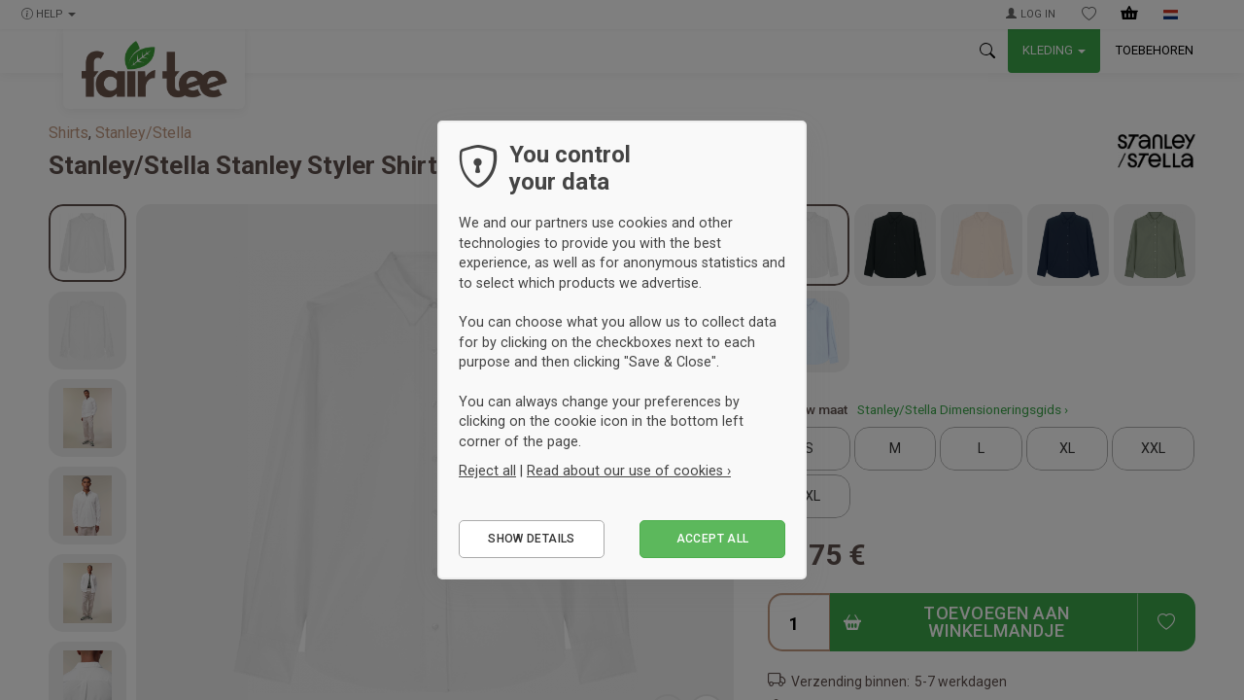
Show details (531, 538)
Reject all (487, 470)
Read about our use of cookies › (629, 470)
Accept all (712, 538)
